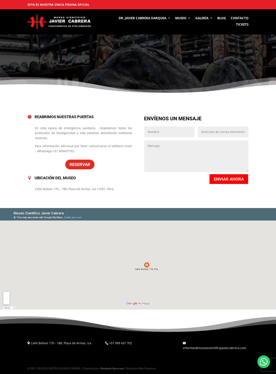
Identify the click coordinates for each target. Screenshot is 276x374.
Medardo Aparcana (112, 368)
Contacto (239, 18)
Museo (180, 18)
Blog (221, 18)
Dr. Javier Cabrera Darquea (142, 18)
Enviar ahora (229, 179)
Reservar (79, 164)
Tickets (242, 24)
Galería (201, 18)
